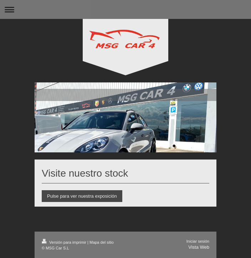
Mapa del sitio (101, 242)
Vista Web (198, 247)
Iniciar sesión (197, 241)
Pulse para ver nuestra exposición (82, 196)
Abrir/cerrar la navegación (125, 9)
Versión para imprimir (64, 242)
